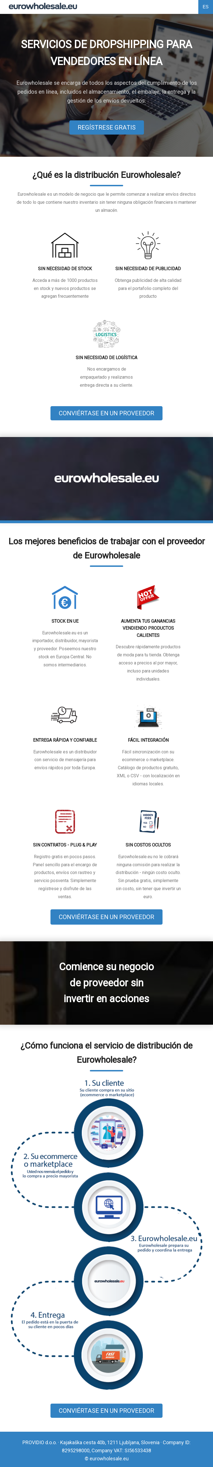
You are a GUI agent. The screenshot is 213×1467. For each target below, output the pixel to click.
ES (206, 6)
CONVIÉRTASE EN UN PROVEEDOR (106, 413)
